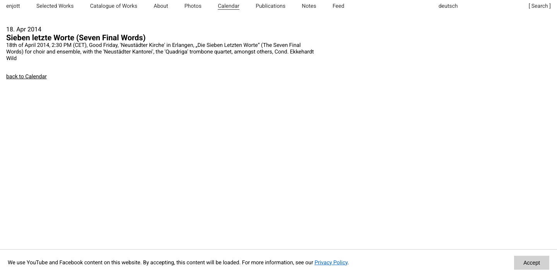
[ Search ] (540, 6)
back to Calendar (26, 77)
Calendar (228, 6)
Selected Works (55, 6)
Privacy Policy (330, 263)
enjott (13, 6)
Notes (309, 6)
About (161, 6)
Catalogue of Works (113, 6)
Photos (193, 6)
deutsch (448, 6)
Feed (338, 6)
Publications (270, 6)
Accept (531, 263)
